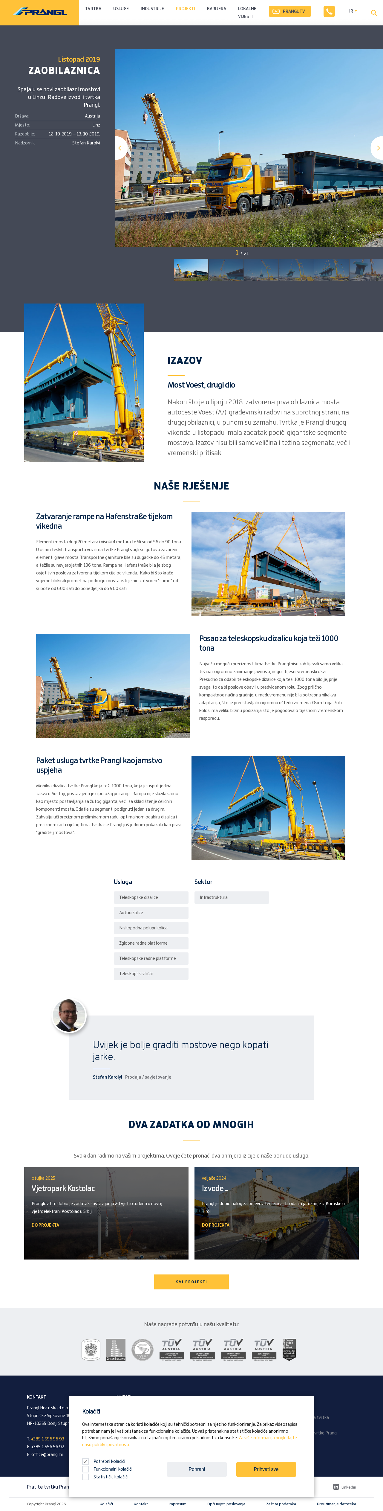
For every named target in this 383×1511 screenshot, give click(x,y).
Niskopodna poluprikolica (143, 928)
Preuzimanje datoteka (336, 1504)
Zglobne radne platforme (143, 943)
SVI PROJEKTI (191, 1282)
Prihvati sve (266, 1469)
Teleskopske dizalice (138, 897)
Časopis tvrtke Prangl (317, 1433)
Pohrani (197, 1469)
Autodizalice (131, 913)
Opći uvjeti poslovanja (226, 1504)
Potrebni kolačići (103, 1461)
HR (350, 11)
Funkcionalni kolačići (107, 1469)
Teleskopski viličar (136, 974)
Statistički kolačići (105, 1477)
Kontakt (141, 1504)
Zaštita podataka (281, 1504)
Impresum (177, 1504)
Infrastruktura (214, 897)
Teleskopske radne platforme (147, 958)
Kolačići (106, 1504)
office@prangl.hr (47, 1454)
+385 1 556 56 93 (47, 1439)
